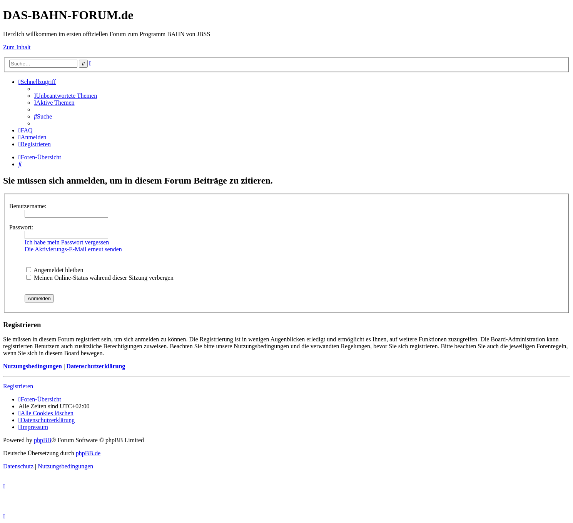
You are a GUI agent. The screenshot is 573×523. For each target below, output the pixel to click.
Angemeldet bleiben (54, 270)
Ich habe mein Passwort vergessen (67, 242)
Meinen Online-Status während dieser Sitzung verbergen (100, 277)
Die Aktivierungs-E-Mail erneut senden (73, 249)
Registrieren (18, 386)
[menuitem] (65, 95)
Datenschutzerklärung (95, 366)
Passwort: (21, 227)
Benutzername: (28, 206)
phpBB (42, 440)
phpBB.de (88, 453)
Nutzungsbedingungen (32, 366)
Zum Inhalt (17, 47)
